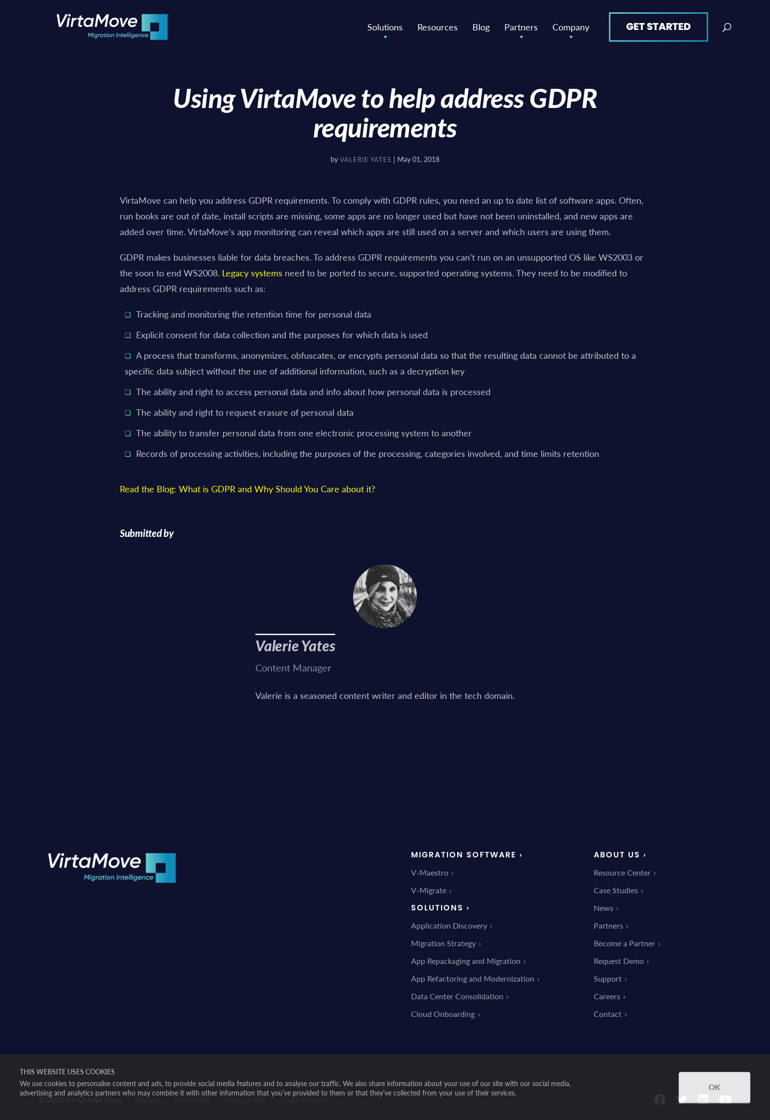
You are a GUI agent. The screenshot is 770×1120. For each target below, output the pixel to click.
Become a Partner (624, 943)
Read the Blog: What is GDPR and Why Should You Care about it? (247, 488)
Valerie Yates (365, 159)
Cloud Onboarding (443, 1013)
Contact (608, 1013)
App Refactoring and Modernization (472, 978)
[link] (112, 889)
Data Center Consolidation (457, 996)
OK (714, 1087)
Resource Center (622, 872)
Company (570, 27)
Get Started (658, 26)
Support (608, 978)
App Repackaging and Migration (466, 960)
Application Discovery (449, 925)
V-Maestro (429, 872)
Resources (437, 27)
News (603, 907)
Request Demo (619, 960)
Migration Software (464, 854)
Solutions (385, 27)
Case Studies (616, 890)
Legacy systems (252, 273)
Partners (521, 27)
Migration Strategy (443, 943)
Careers (607, 996)
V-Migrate (428, 890)
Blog (481, 27)
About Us (617, 854)
